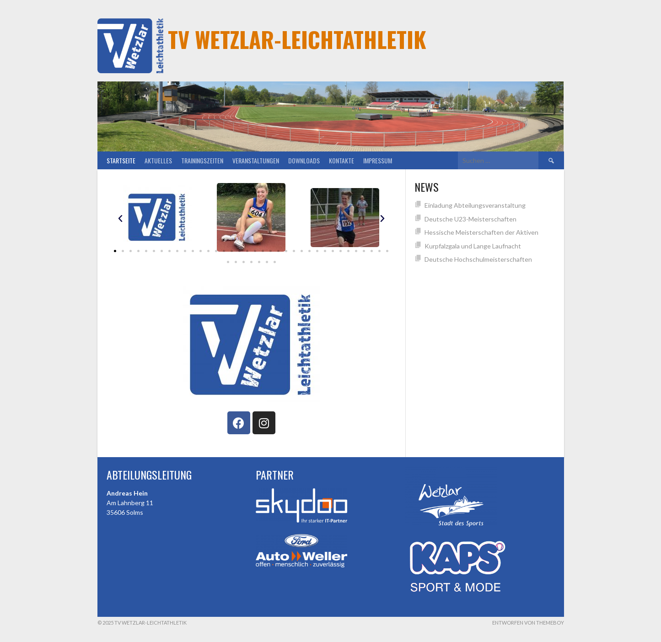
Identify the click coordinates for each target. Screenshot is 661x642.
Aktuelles (158, 160)
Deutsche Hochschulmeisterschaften (478, 259)
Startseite (121, 160)
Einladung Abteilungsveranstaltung (475, 205)
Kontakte (341, 160)
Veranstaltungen (255, 160)
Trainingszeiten (202, 160)
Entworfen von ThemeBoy (528, 623)
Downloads (304, 160)
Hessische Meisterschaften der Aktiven (481, 232)
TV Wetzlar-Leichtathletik (297, 39)
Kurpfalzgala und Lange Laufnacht (473, 246)
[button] (115, 251)
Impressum (377, 160)
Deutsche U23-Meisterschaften (470, 219)
